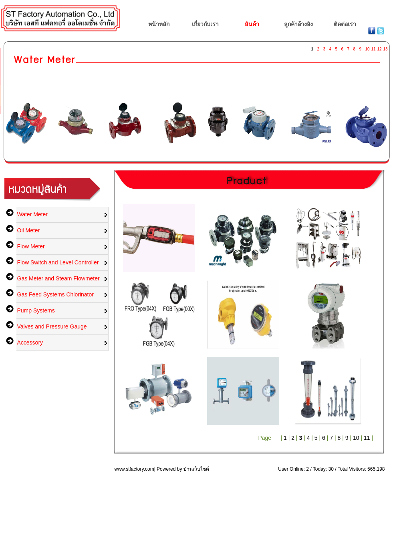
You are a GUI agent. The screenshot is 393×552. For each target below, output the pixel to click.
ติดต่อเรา (345, 24)
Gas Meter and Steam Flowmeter (58, 278)
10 (367, 47)
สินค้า (252, 24)
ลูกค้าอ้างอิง (298, 24)
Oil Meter (28, 230)
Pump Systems (36, 310)
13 (385, 47)
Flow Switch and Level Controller (58, 262)
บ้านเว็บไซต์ (196, 469)
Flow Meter (31, 246)
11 (373, 47)
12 (379, 47)
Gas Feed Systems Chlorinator (55, 294)
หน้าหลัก (158, 24)
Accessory (30, 342)
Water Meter (32, 214)
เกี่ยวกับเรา (205, 24)
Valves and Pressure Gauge (52, 326)
